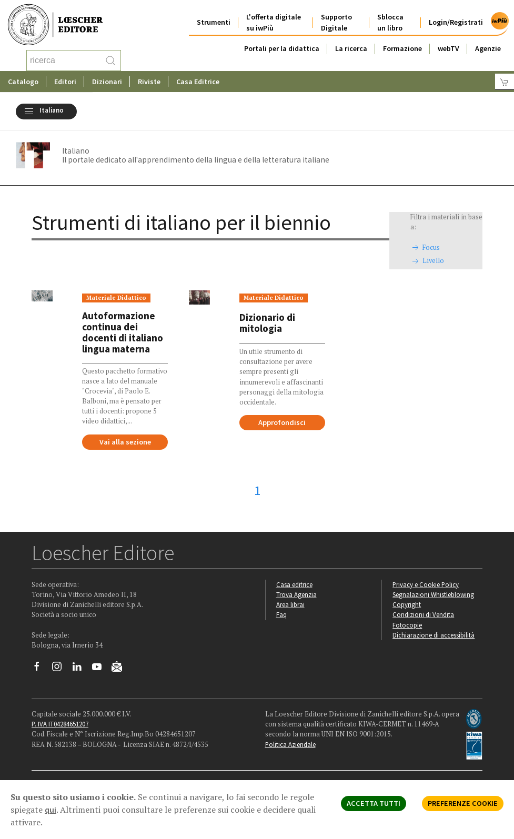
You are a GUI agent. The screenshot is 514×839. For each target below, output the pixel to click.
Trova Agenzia (296, 594)
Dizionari (107, 81)
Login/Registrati (456, 22)
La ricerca (351, 48)
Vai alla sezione (125, 442)
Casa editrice (294, 584)
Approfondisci (282, 422)
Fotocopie (407, 625)
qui (50, 809)
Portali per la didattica (281, 48)
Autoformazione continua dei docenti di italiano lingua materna (122, 332)
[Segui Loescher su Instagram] (61, 669)
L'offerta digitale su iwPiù (273, 22)
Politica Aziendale (290, 744)
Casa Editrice (197, 81)
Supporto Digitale (336, 22)
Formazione (402, 48)
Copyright (406, 604)
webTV (448, 48)
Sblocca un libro (390, 22)
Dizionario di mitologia (267, 323)
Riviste (149, 81)
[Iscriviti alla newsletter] (121, 668)
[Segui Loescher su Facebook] (41, 669)
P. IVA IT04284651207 (60, 724)
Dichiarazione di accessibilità (433, 635)
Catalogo (23, 81)
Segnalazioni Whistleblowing (433, 594)
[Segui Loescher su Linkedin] (81, 669)
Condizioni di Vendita (423, 614)
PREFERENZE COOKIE (463, 803)
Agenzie (488, 48)
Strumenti (213, 22)
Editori (65, 81)
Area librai (290, 604)
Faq (281, 614)
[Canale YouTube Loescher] (101, 669)
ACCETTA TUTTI (373, 803)
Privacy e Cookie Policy (425, 584)
